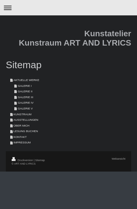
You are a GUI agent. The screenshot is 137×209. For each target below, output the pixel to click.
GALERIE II (25, 91)
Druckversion (23, 160)
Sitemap (40, 160)
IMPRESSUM (21, 142)
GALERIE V (25, 108)
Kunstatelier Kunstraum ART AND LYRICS (75, 38)
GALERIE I (25, 85)
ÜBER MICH (21, 125)
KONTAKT (20, 136)
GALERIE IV (25, 102)
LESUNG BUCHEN (25, 131)
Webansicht (118, 158)
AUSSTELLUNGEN (25, 119)
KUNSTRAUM (22, 114)
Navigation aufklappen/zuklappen (68, 7)
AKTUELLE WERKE (26, 80)
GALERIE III (25, 97)
